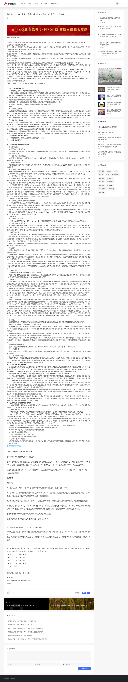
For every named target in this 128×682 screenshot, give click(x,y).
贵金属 (23, 3)
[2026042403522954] (48, 30)
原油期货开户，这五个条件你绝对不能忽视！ (22, 621)
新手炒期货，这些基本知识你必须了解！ (20, 625)
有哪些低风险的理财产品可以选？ (108, 127)
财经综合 (44, 3)
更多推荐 (53, 3)
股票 (29, 3)
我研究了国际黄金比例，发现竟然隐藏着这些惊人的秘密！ (110, 27)
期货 (36, 3)
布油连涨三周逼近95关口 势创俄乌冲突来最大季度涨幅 (114, 89)
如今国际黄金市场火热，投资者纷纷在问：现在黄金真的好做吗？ (110, 52)
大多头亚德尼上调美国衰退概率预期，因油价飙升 (114, 95)
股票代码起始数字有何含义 (106, 132)
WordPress (12, 678)
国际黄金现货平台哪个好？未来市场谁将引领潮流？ (110, 44)
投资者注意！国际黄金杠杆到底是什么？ (110, 19)
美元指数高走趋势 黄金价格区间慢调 (109, 81)
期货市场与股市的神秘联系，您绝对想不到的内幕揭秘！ (25, 628)
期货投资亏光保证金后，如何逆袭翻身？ (20, 635)
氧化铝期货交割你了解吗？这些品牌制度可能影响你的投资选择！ (28, 639)
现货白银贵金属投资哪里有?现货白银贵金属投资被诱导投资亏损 (114, 111)
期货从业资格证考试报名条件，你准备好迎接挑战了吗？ (25, 632)
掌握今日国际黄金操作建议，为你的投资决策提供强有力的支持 (110, 35)
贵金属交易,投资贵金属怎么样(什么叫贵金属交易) (114, 103)
